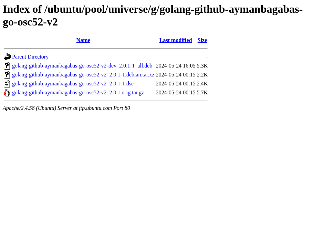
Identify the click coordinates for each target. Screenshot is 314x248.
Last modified (175, 40)
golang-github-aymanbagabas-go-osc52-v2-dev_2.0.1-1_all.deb (82, 66)
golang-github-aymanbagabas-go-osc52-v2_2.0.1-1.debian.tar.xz (83, 75)
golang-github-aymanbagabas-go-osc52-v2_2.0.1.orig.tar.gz (78, 92)
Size (202, 40)
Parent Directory (30, 57)
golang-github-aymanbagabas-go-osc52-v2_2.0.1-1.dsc (73, 83)
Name (83, 40)
